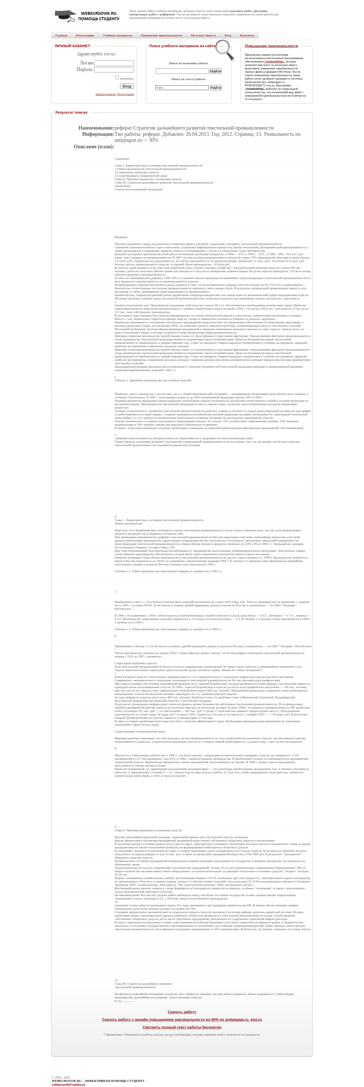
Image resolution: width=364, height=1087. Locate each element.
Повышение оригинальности (271, 46)
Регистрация (125, 94)
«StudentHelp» (274, 61)
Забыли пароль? (106, 94)
